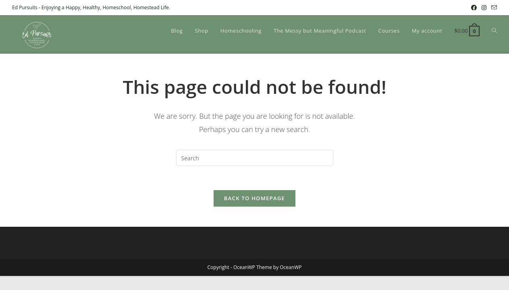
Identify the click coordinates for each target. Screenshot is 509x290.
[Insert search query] (254, 158)
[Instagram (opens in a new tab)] (484, 8)
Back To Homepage (254, 198)
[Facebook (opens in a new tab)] (474, 8)
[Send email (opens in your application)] (493, 8)
